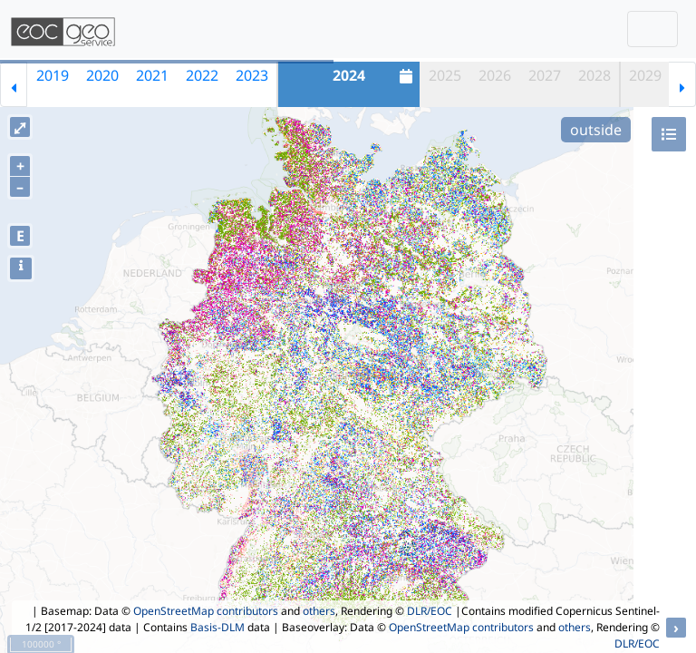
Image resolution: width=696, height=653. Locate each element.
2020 (102, 75)
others (319, 611)
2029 (645, 75)
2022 (202, 75)
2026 (494, 75)
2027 (544, 75)
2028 (594, 75)
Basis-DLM (217, 627)
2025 (445, 75)
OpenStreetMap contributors (205, 611)
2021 (152, 75)
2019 (52, 75)
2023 (252, 75)
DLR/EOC (429, 611)
